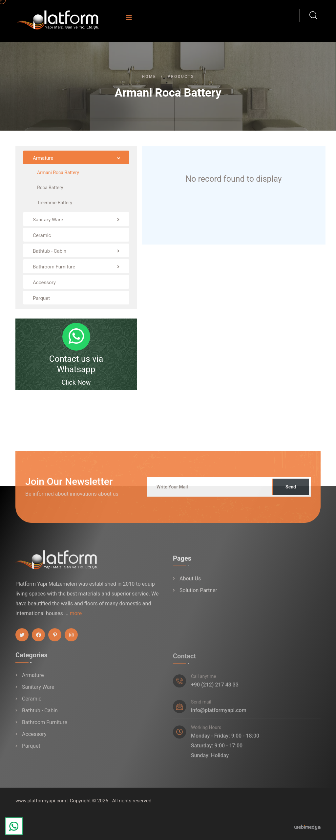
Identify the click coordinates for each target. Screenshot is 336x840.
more (76, 618)
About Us (190, 583)
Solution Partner (198, 595)
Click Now (76, 382)
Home (149, 76)
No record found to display (233, 179)
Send (290, 491)
